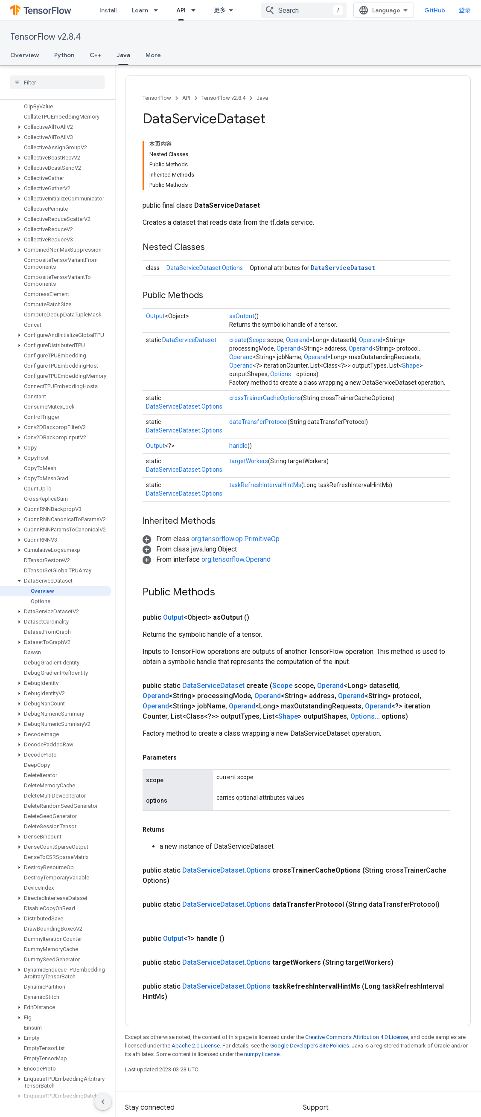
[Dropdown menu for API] (196, 10)
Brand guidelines (325, 1103)
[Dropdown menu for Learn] (158, 10)
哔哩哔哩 (137, 1103)
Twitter (135, 1089)
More (153, 55)
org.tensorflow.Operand (236, 500)
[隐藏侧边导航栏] (102, 1101)
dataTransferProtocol (258, 362)
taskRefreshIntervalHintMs (265, 425)
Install (108, 10)
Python (64, 55)
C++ (95, 55)
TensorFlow (157, 98)
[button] (55, 127)
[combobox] (310, 10)
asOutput (241, 256)
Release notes (322, 1075)
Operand (297, 280)
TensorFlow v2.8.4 (45, 37)
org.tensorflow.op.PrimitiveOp (235, 479)
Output (155, 256)
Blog (131, 1062)
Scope (257, 280)
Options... (282, 314)
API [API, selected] (181, 10)
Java (262, 98)
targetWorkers (248, 401)
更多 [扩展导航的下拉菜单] (220, 10)
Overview (24, 55)
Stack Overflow (323, 1089)
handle (238, 386)
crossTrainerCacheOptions (265, 338)
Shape (411, 305)
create (238, 280)
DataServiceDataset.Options (204, 208)
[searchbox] (57, 82)
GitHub (441, 10)
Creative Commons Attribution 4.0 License (356, 977)
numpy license (262, 994)
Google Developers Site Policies (309, 986)
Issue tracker (320, 1062)
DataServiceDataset (343, 208)
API (186, 98)
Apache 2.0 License (196, 986)
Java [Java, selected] (123, 55)
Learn (140, 10)
